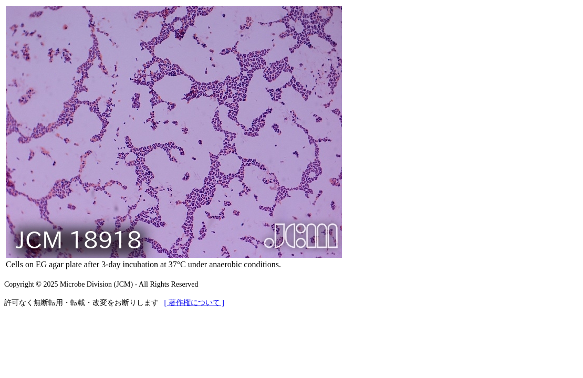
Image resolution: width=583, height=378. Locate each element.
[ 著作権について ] (194, 303)
